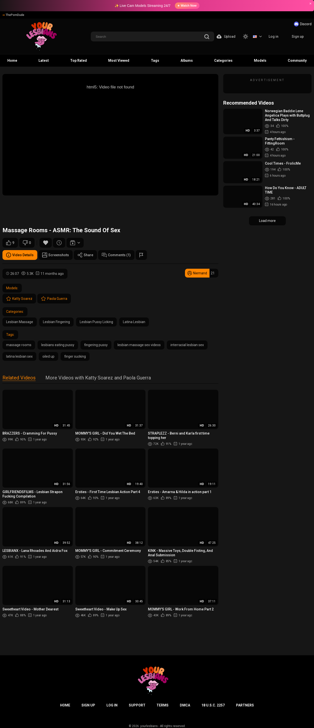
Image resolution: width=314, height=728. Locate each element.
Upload (226, 36)
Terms (163, 705)
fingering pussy (96, 345)
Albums (187, 60)
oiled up (48, 356)
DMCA (185, 705)
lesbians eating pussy (57, 345)
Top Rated (78, 60)
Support (137, 705)
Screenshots (55, 255)
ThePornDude (13, 15)
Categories (223, 60)
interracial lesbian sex (187, 345)
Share (85, 255)
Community (297, 60)
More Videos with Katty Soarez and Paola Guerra (98, 378)
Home (12, 60)
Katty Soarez (19, 298)
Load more (267, 221)
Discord (303, 24)
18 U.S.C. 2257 (213, 705)
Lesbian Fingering (56, 322)
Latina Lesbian (134, 322)
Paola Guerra (54, 298)
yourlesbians (149, 726)
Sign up (298, 36)
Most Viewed (118, 60)
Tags (155, 60)
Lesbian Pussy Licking (96, 322)
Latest (44, 60)
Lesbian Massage (19, 322)
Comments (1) (116, 255)
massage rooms (18, 345)
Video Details (20, 255)
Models (260, 60)
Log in (273, 36)
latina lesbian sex (19, 356)
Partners (245, 705)
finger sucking (75, 356)
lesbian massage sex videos (139, 345)
